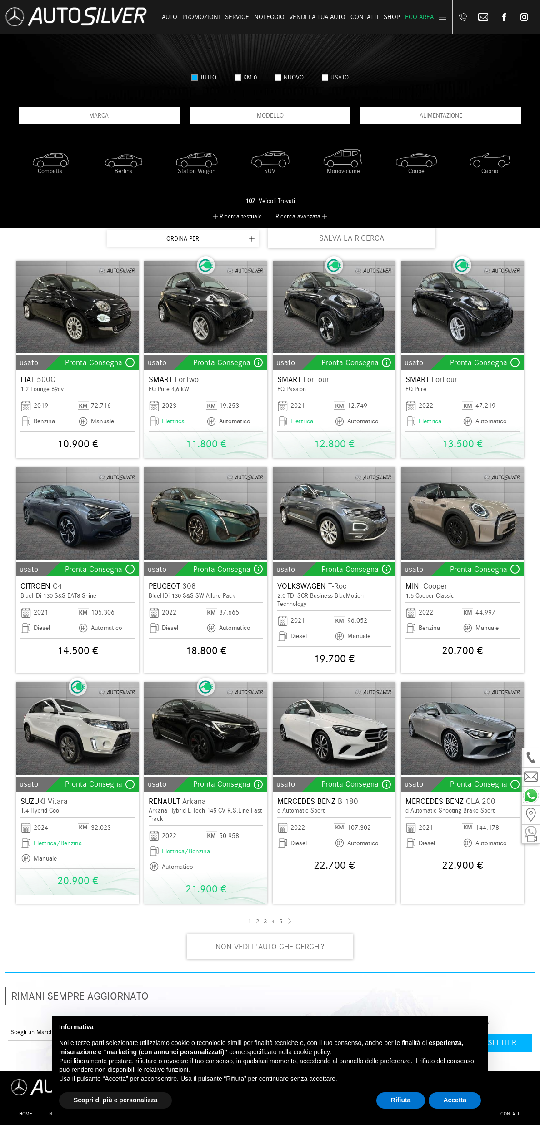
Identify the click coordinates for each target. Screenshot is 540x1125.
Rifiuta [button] (401, 1100)
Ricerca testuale (241, 216)
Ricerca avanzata (297, 216)
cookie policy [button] (312, 1052)
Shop (392, 17)
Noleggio (269, 17)
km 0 (246, 77)
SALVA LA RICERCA (351, 238)
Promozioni (201, 17)
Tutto (203, 77)
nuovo (289, 77)
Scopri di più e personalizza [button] (115, 1100)
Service (237, 17)
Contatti (510, 1114)
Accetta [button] (454, 1100)
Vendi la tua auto (317, 17)
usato (335, 77)
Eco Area (419, 17)
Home (25, 1114)
